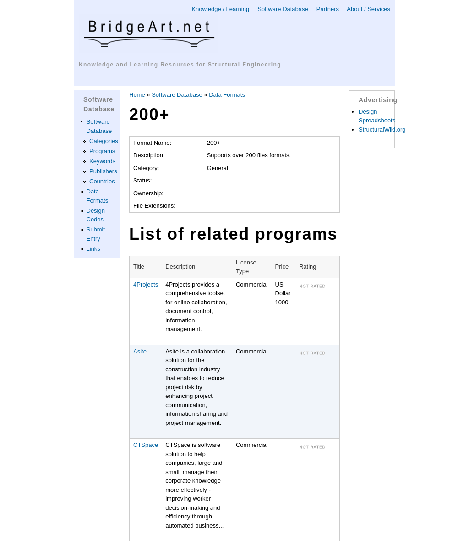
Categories (103, 141)
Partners (327, 9)
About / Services (368, 9)
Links (93, 248)
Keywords (102, 161)
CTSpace (145, 444)
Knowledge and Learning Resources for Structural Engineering (180, 64)
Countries (102, 181)
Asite (140, 351)
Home (137, 94)
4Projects (145, 284)
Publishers (103, 171)
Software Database (282, 9)
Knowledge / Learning (220, 9)
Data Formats (227, 94)
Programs (102, 151)
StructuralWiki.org (382, 129)
